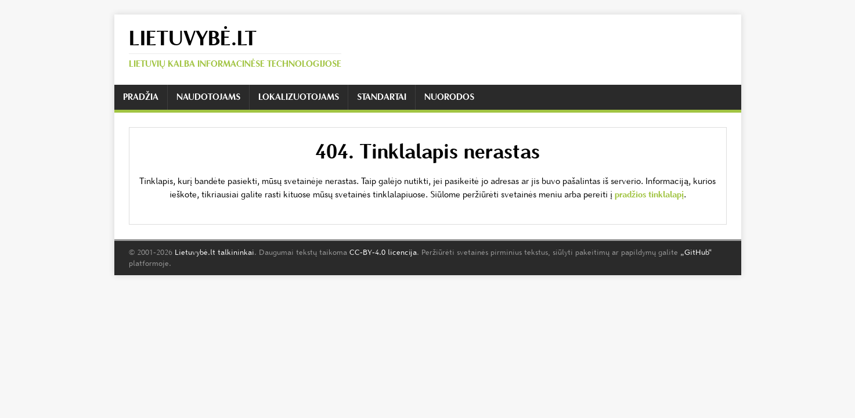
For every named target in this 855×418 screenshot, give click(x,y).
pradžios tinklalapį (649, 194)
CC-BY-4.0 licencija (383, 252)
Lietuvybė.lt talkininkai (214, 252)
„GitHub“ (696, 252)
